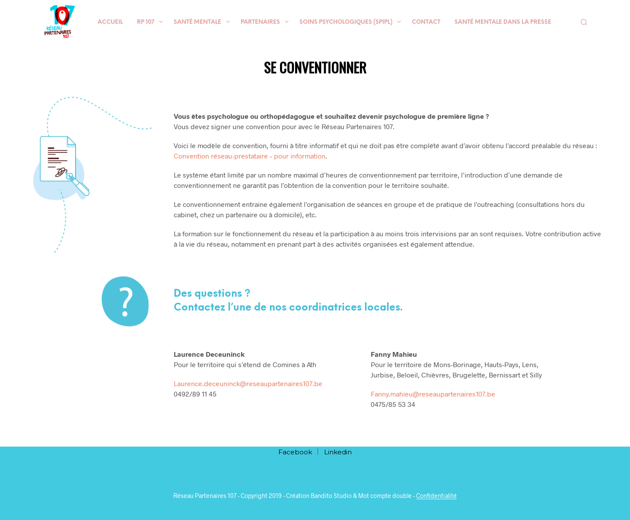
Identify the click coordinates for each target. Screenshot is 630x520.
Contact (426, 22)
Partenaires (260, 22)
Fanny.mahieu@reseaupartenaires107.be (433, 394)
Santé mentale (197, 22)
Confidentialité (436, 495)
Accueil (110, 22)
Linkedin (338, 452)
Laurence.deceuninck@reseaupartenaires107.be (248, 383)
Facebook (295, 452)
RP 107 (145, 22)
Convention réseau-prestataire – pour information (249, 156)
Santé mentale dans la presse (503, 22)
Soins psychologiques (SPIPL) (345, 22)
